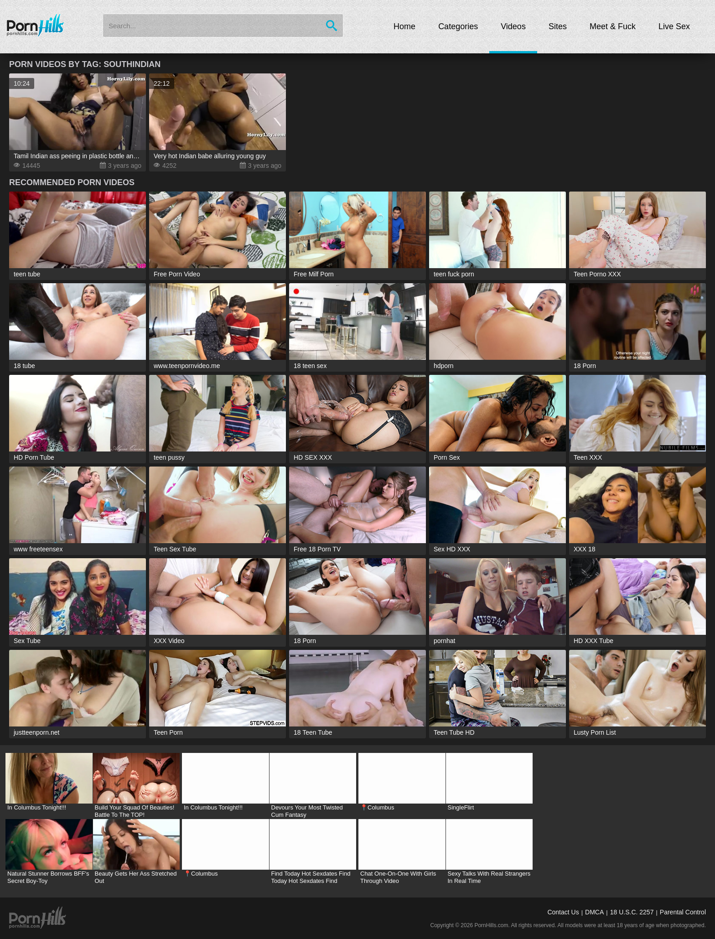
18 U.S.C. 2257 (632, 912)
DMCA (594, 912)
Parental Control (683, 912)
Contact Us (563, 912)
